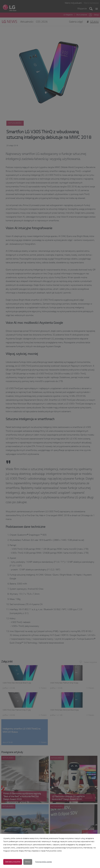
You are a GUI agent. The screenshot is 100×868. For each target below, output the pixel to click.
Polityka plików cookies (43, 862)
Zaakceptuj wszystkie (12, 862)
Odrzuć (27, 862)
